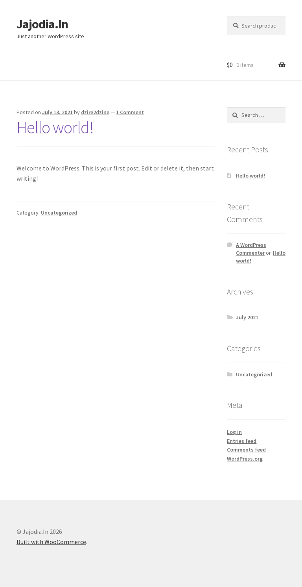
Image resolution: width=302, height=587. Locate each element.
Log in (234, 431)
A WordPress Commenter (251, 248)
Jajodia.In (42, 24)
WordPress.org (245, 458)
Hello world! (55, 127)
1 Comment (130, 112)
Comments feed (246, 449)
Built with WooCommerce (51, 542)
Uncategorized (59, 212)
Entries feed (241, 440)
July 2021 (247, 317)
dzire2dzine (95, 112)
